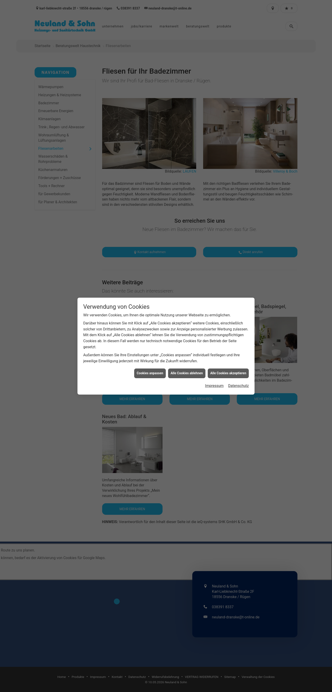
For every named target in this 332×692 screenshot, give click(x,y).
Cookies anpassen (150, 369)
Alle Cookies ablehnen (187, 369)
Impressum (214, 381)
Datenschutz (238, 381)
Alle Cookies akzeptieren (228, 369)
